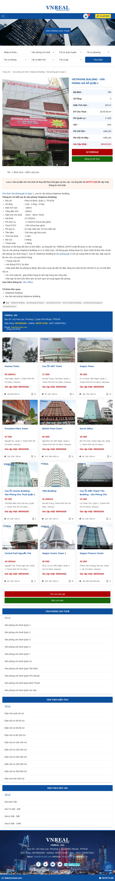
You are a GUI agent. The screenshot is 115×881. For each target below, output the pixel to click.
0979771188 (91, 182)
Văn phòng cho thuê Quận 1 (17, 625)
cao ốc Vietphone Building (72, 303)
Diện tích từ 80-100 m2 (15, 735)
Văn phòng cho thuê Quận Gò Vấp (20, 690)
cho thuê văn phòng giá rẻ (92, 303)
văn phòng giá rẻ (64, 254)
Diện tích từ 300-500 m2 (16, 771)
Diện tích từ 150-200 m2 (16, 749)
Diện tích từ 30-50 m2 (15, 721)
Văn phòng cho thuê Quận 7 (17, 654)
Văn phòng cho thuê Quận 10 (18, 661)
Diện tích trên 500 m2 (14, 778)
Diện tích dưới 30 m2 (14, 713)
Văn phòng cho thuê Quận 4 (17, 647)
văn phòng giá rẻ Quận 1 (35, 303)
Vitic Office (28, 282)
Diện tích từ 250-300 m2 (16, 764)
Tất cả (7, 618)
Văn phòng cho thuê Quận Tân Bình (21, 668)
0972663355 (21, 323)
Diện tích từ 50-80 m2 (15, 728)
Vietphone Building (18, 303)
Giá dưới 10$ (11, 802)
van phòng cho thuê (53, 303)
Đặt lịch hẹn (57, 600)
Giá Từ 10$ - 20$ (12, 809)
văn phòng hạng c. (9, 306)
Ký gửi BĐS (106, 16)
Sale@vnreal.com (43, 856)
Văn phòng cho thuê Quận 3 (17, 639)
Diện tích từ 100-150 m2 (16, 742)
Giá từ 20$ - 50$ (12, 816)
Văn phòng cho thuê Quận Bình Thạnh (22, 683)
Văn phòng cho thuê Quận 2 (17, 632)
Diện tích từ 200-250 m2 (16, 757)
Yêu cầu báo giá (57, 594)
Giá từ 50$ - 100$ (13, 823)
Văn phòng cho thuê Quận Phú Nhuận (22, 676)
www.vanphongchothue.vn (75, 856)
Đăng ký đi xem (92, 159)
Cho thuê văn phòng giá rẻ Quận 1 (18, 193)
